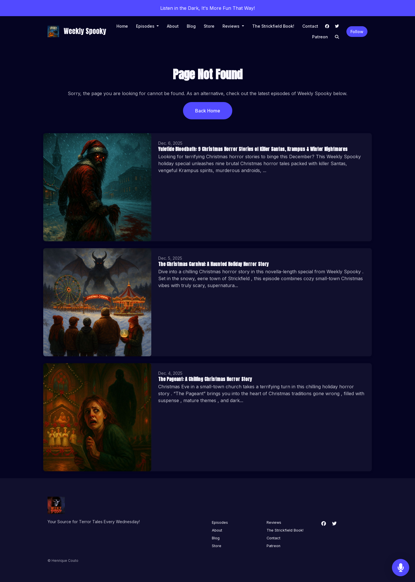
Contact (310, 26)
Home (122, 26)
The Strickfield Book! (273, 26)
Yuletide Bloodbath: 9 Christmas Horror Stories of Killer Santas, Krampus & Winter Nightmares (253, 149)
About (173, 26)
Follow (356, 31)
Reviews (231, 26)
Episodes (146, 26)
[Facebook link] (327, 26)
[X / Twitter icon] (334, 523)
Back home (207, 111)
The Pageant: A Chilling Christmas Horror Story (205, 379)
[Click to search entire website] (337, 36)
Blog (191, 26)
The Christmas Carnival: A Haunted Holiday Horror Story (213, 264)
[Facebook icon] (323, 523)
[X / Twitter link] (337, 26)
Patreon (320, 36)
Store (209, 26)
